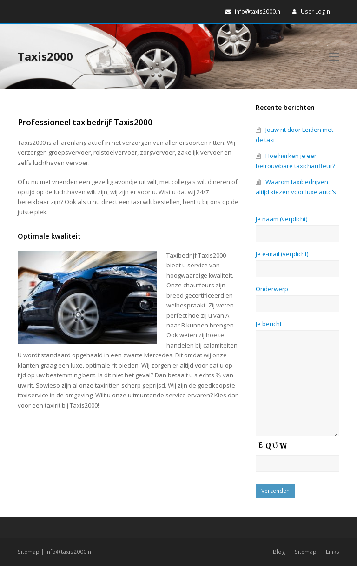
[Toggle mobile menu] (334, 56)
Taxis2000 (45, 56)
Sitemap (29, 552)
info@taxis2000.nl (69, 552)
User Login (315, 11)
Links (332, 552)
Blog (279, 552)
